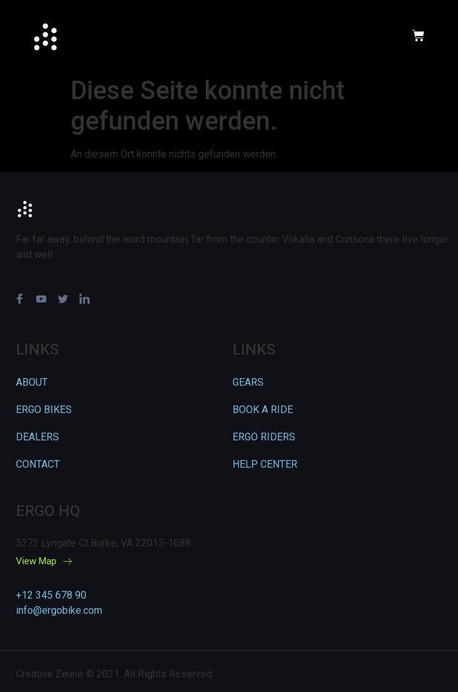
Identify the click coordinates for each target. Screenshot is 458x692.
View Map (44, 562)
